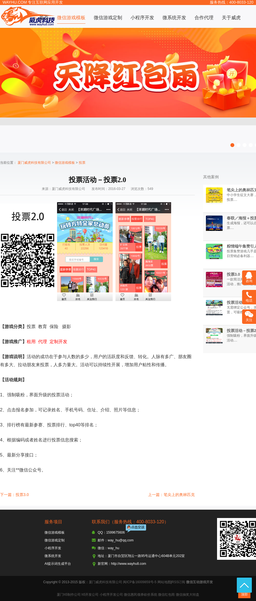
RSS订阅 (178, 582)
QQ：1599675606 (111, 532)
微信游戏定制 (108, 17)
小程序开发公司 (111, 595)
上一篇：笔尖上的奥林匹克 (171, 494)
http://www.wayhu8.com (128, 564)
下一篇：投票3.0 (14, 494)
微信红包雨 (166, 595)
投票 (82, 163)
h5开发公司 (90, 595)
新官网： (104, 564)
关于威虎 (231, 17)
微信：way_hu (108, 548)
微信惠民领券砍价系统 (140, 595)
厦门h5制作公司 (68, 595)
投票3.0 (233, 274)
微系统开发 (174, 17)
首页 (44, 17)
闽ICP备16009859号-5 (139, 582)
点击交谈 (136, 529)
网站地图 (164, 582)
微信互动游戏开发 (199, 582)
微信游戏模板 (71, 17)
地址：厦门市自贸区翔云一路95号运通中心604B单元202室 (141, 556)
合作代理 (204, 17)
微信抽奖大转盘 (187, 595)
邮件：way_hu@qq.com (116, 540)
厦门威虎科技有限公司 (34, 163)
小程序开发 (142, 17)
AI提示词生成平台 (58, 564)
